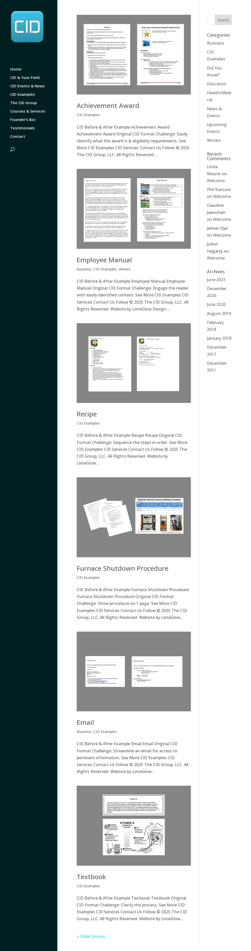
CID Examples (22, 83)
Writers (125, 269)
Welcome (216, 180)
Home (15, 58)
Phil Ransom (219, 189)
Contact (17, 126)
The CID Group (23, 92)
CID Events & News (27, 75)
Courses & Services (27, 100)
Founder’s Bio (22, 109)
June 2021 (216, 279)
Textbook (91, 876)
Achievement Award (108, 105)
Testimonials (22, 117)
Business (84, 269)
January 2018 (219, 338)
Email (85, 722)
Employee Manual (104, 259)
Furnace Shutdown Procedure (122, 568)
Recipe (87, 413)
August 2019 (219, 313)
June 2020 (216, 304)
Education (217, 84)
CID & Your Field (24, 67)
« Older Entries (91, 936)
